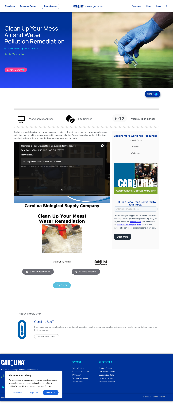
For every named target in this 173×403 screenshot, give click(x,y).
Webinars (135, 148)
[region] (33, 384)
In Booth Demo (135, 142)
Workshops (135, 155)
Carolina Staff (44, 323)
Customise (17, 392)
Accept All (50, 392)
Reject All (34, 392)
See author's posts (46, 338)
